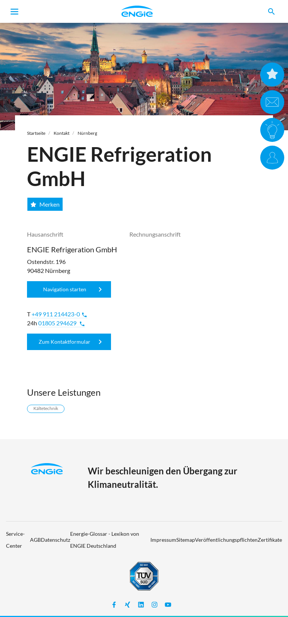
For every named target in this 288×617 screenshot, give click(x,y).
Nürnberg (87, 133)
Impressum (163, 540)
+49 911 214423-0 (59, 314)
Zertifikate (270, 540)
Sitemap (185, 540)
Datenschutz (55, 540)
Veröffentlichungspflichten (226, 540)
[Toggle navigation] (14, 11)
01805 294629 (61, 323)
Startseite (36, 133)
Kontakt (61, 133)
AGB (35, 540)
